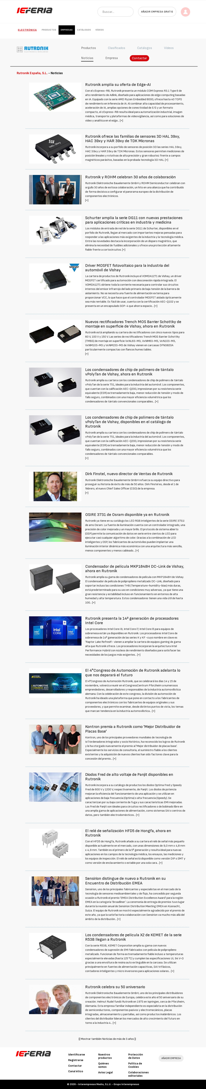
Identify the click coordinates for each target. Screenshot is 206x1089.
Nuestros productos (105, 1056)
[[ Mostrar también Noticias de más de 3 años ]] (107, 1039)
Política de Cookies (135, 1065)
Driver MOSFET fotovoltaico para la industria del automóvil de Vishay (127, 268)
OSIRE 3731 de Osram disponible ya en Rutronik (127, 514)
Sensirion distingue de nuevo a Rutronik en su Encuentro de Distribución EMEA (125, 881)
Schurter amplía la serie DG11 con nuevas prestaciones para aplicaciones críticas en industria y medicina (134, 220)
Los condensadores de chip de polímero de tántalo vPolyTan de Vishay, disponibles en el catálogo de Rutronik (129, 422)
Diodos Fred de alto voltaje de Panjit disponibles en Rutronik (129, 777)
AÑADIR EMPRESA (171, 1058)
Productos (49, 30)
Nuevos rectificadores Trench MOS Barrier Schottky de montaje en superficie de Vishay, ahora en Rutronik (133, 324)
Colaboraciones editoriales (138, 1074)
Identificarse (76, 1054)
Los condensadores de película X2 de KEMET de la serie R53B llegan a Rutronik (133, 937)
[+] (121, 120)
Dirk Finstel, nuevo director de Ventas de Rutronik (129, 473)
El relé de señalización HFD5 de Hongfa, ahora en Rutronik (128, 833)
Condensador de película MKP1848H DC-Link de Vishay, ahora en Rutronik (134, 568)
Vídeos (99, 30)
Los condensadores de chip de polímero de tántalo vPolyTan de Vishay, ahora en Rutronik (129, 372)
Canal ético (75, 1071)
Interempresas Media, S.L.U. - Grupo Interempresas (108, 1084)
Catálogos (84, 30)
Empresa (111, 58)
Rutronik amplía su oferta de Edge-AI (118, 84)
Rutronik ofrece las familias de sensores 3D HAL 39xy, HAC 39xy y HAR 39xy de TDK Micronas (132, 138)
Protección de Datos (135, 1056)
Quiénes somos (103, 1065)
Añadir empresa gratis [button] (157, 11)
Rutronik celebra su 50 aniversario (115, 987)
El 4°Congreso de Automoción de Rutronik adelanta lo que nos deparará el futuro (132, 672)
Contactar (139, 58)
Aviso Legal (105, 1072)
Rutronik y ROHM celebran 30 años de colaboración (130, 177)
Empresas (67, 30)
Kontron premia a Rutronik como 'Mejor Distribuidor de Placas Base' (132, 729)
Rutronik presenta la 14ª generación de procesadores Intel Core (132, 620)
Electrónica (27, 29)
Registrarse (75, 1060)
